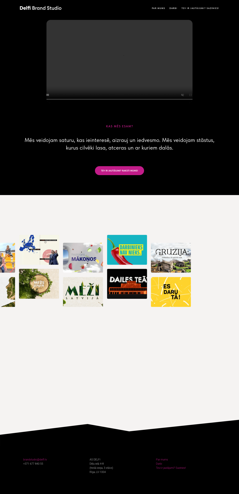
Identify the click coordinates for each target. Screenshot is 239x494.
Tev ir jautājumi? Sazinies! (200, 8)
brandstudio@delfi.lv (35, 459)
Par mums (158, 8)
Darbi (173, 8)
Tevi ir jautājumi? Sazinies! (171, 467)
